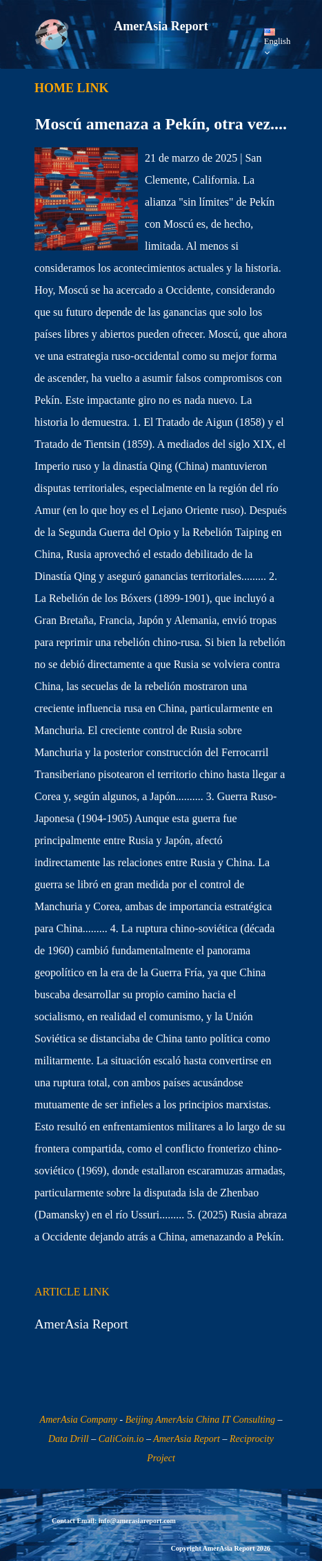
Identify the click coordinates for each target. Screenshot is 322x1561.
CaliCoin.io (121, 1439)
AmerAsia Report (186, 1439)
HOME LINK (71, 88)
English (277, 43)
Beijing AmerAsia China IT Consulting (200, 1419)
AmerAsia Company (78, 1419)
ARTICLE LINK (72, 1292)
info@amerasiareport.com (137, 1521)
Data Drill (68, 1439)
